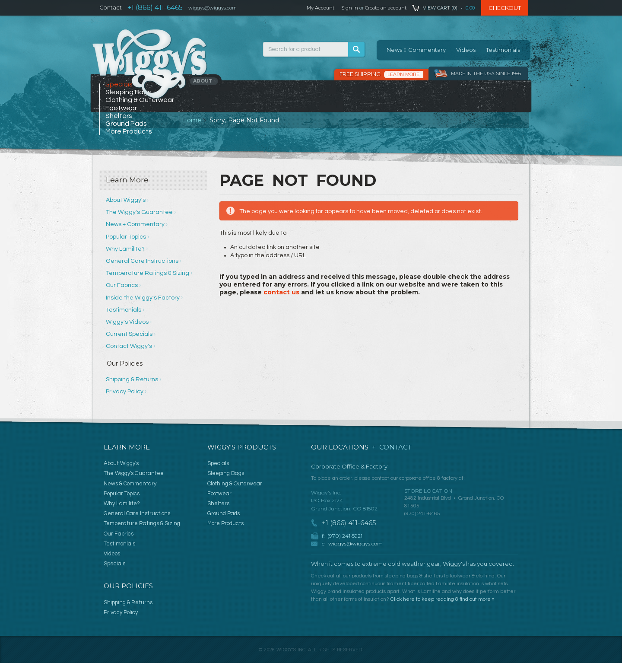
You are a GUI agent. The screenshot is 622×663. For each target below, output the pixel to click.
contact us (281, 292)
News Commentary (416, 49)
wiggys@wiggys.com (355, 543)
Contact (110, 7)
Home (191, 120)
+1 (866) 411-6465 (155, 7)
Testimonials (503, 49)
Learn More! (404, 74)
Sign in (349, 8)
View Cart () (440, 8)
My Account (320, 8)
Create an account (385, 8)
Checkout (505, 7)
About (204, 81)
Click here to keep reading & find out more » (442, 599)
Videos (466, 49)
